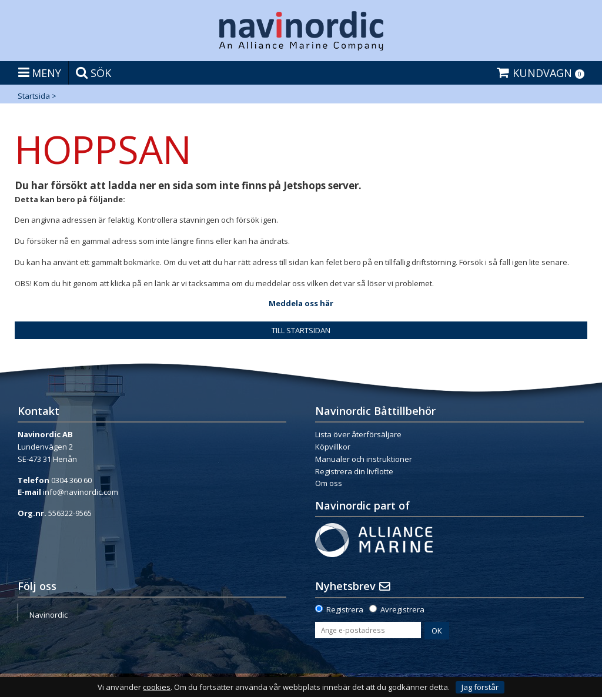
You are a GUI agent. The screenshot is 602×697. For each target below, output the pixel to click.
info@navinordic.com (80, 492)
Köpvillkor (332, 446)
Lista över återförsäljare (358, 434)
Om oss (328, 483)
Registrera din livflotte (354, 471)
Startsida (34, 96)
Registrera (344, 609)
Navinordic (48, 614)
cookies (156, 687)
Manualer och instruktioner (363, 459)
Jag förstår (480, 687)
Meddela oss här (301, 303)
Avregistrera (402, 609)
